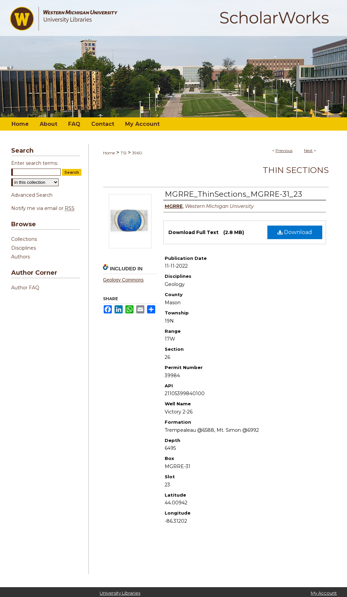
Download (295, 232)
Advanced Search (32, 195)
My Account (324, 593)
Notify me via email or (43, 208)
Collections (24, 239)
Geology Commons (123, 280)
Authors (20, 257)
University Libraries (120, 593)
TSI (123, 152)
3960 (137, 152)
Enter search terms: (34, 163)
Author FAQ (25, 288)
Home (109, 152)
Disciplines (23, 248)
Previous (283, 150)
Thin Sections (296, 170)
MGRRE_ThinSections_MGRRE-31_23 (233, 194)
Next (308, 150)
